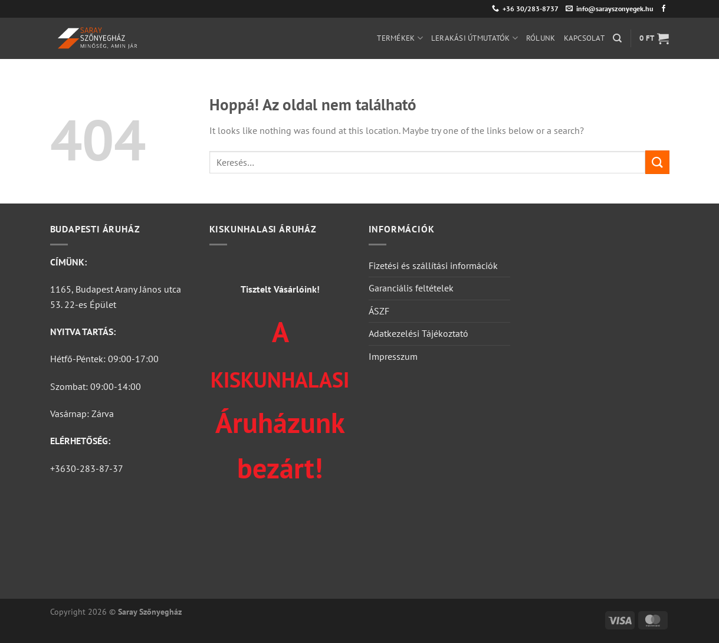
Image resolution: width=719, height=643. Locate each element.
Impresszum (393, 356)
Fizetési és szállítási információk (433, 265)
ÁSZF (379, 311)
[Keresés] (617, 38)
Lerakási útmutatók (474, 38)
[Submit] (657, 161)
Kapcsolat (584, 38)
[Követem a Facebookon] (663, 9)
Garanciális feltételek (411, 288)
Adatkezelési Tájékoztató (418, 333)
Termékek (400, 38)
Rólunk (541, 38)
